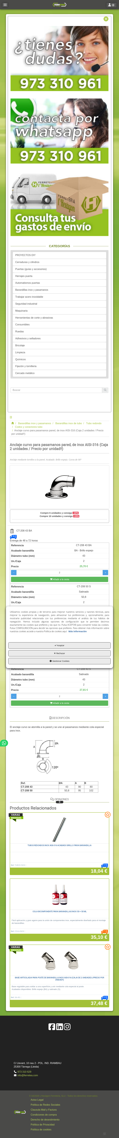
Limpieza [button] (20, 352)
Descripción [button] (59, 718)
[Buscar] (105, 390)
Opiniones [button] (59, 800)
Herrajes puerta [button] (23, 276)
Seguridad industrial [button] (26, 303)
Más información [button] (77, 631)
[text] (56, 390)
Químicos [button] (20, 359)
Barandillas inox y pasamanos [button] (31, 290)
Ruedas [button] (19, 331)
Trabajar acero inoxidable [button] (29, 296)
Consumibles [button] (22, 324)
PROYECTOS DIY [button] (25, 255)
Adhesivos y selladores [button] (28, 338)
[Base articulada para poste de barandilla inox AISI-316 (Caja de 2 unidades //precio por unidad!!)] (59, 960)
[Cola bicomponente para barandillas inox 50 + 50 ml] (59, 894)
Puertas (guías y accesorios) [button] (31, 269)
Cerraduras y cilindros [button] (27, 262)
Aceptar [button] (59, 645)
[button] (59, 5)
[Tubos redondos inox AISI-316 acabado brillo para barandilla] (59, 828)
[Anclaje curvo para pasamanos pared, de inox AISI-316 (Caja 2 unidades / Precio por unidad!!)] (59, 487)
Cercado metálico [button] (25, 373)
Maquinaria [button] (21, 310)
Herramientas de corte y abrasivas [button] (34, 317)
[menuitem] (63, 1099)
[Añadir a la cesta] (59, 579)
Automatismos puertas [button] (27, 283)
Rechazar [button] (59, 653)
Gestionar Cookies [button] (59, 661)
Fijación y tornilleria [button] (25, 366)
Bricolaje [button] (20, 345)
